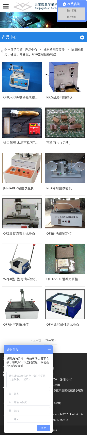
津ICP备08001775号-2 (54, 420)
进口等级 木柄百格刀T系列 (22, 142)
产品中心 (31, 50)
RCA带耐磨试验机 (59, 188)
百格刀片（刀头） (59, 142)
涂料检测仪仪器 (54, 50)
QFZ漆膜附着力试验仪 (19, 233)
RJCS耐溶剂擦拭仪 (59, 97)
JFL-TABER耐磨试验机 (18, 188)
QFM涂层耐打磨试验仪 (62, 324)
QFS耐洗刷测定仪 (59, 233)
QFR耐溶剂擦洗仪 (16, 324)
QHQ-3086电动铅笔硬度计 (22, 97)
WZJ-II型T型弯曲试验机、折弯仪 (26, 279)
